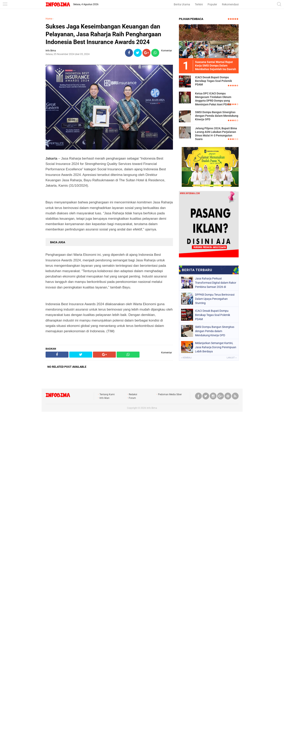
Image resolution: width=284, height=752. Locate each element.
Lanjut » (231, 357)
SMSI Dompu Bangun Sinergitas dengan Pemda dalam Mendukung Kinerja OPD (216, 116)
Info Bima (152, 408)
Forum (132, 398)
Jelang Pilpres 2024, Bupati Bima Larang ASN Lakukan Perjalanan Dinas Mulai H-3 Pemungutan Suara (216, 134)
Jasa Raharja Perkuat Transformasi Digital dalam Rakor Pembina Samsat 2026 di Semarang (215, 282)
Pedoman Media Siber (170, 394)
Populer (212, 4)
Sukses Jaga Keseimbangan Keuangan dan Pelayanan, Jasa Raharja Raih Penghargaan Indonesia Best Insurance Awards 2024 (103, 34)
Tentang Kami (107, 394)
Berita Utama (182, 4)
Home (49, 18)
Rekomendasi (230, 4)
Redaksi (133, 394)
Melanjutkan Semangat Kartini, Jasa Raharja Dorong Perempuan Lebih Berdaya (215, 347)
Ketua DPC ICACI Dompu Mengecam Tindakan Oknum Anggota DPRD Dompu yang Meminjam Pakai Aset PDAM (213, 99)
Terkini (199, 4)
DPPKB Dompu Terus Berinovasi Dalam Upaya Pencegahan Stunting (214, 299)
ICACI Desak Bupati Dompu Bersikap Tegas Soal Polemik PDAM (213, 81)
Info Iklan (104, 398)
